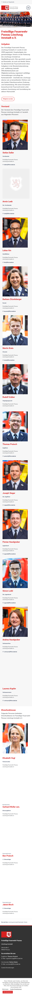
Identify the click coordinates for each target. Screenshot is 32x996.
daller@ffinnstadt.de (9, 164)
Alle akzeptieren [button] (8, 992)
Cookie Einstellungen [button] (7, 968)
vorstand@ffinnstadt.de (13, 964)
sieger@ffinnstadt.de (9, 505)
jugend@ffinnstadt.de (10, 554)
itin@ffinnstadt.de (9, 262)
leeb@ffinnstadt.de (9, 213)
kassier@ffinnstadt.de (10, 311)
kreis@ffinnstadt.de (9, 360)
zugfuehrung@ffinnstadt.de (14, 958)
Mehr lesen (5, 989)
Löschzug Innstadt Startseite (15, 922)
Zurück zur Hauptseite (7, 2)
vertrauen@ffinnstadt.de (10, 652)
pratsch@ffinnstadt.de (10, 456)
